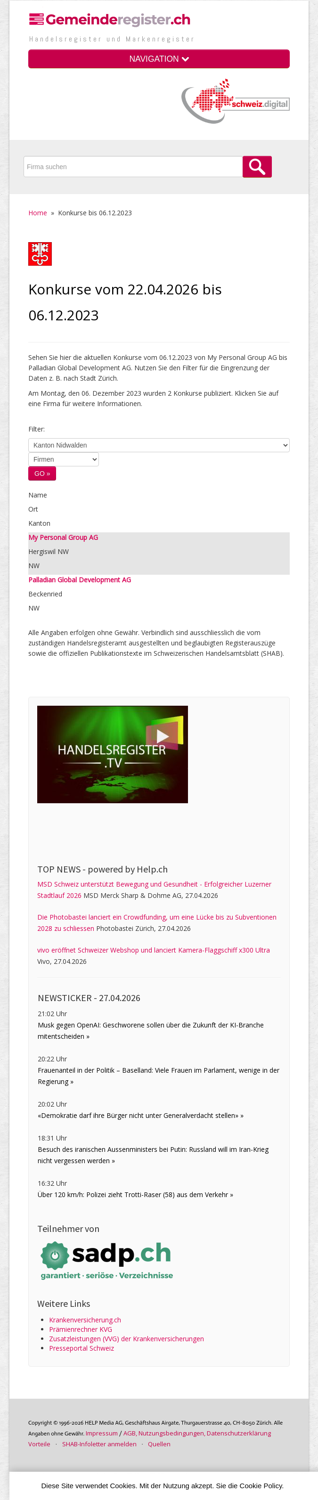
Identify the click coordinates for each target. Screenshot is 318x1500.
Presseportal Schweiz (81, 1348)
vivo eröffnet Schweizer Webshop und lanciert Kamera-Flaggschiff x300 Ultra (153, 950)
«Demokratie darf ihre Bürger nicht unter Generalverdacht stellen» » (141, 1115)
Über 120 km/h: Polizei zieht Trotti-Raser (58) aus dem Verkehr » (135, 1194)
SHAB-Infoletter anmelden (99, 1444)
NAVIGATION (158, 59)
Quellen (159, 1444)
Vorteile (39, 1444)
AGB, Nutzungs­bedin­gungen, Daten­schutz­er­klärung (197, 1433)
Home (37, 212)
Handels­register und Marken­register (112, 39)
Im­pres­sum (102, 1433)
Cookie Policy (261, 1486)
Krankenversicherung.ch (85, 1319)
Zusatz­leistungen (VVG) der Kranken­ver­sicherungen (126, 1338)
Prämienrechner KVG (80, 1329)
